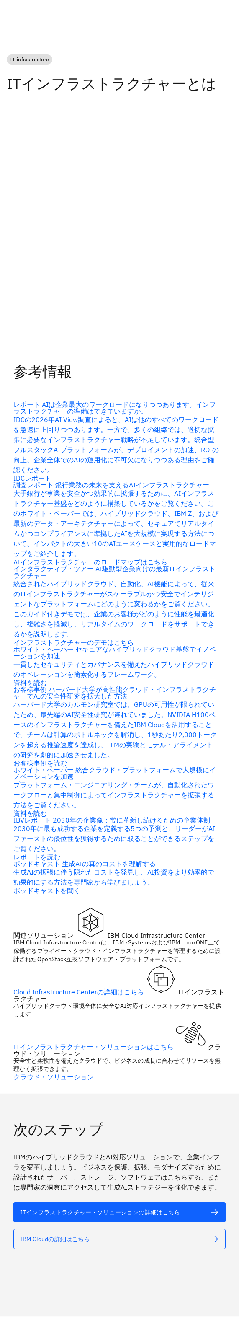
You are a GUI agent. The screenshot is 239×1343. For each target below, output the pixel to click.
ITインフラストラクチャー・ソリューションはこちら (94, 1046)
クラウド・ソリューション (53, 1076)
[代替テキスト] (116, 665)
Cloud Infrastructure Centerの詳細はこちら (79, 991)
